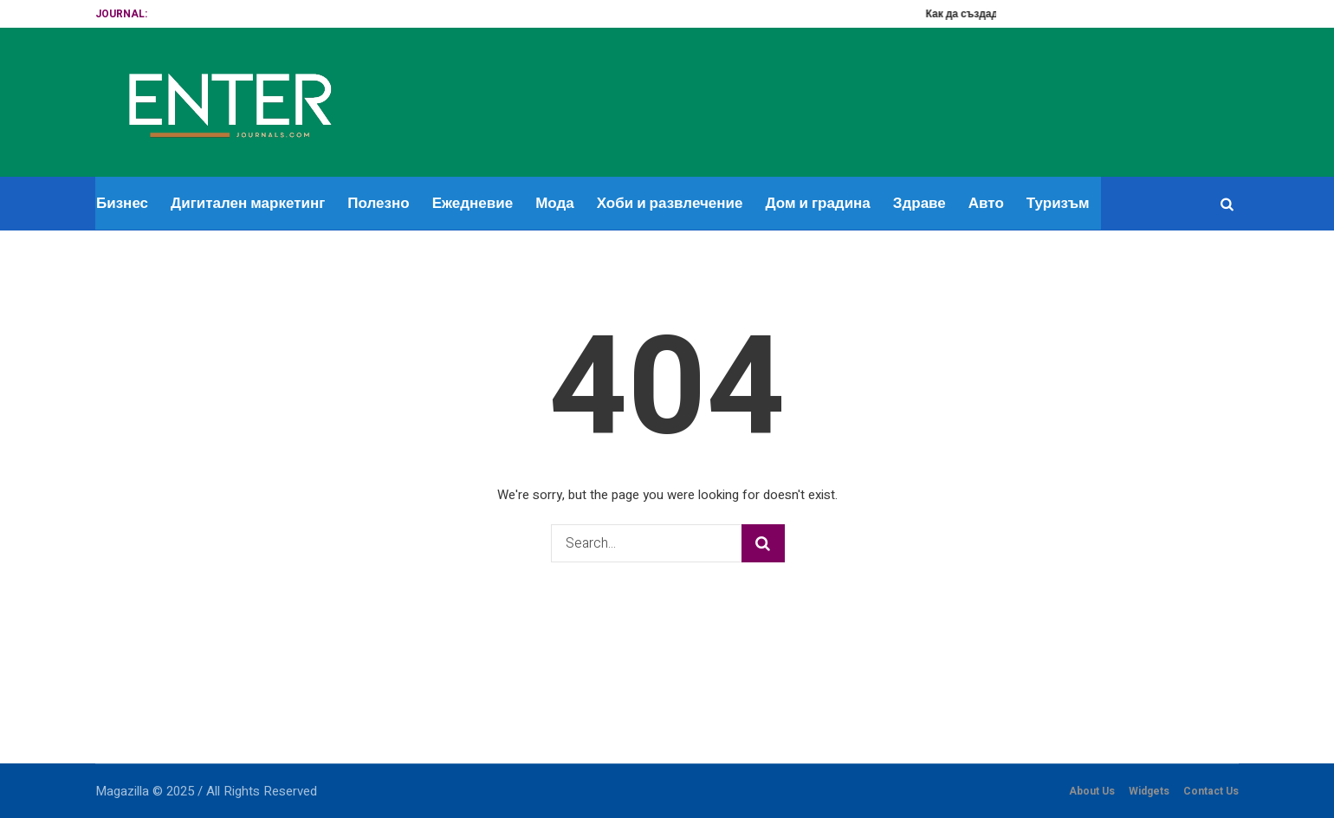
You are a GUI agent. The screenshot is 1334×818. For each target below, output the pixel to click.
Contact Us (1211, 791)
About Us (1092, 791)
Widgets (1149, 791)
